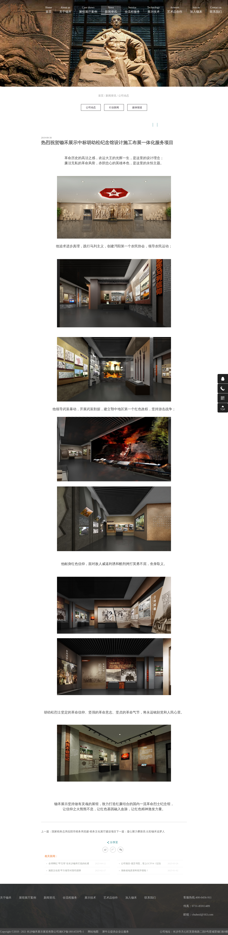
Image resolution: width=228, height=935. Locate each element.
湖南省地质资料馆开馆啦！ (134, 870)
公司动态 (123, 95)
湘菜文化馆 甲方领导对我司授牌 (64, 870)
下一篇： (140, 831)
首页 (48, 9)
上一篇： (78, 831)
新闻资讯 (111, 95)
